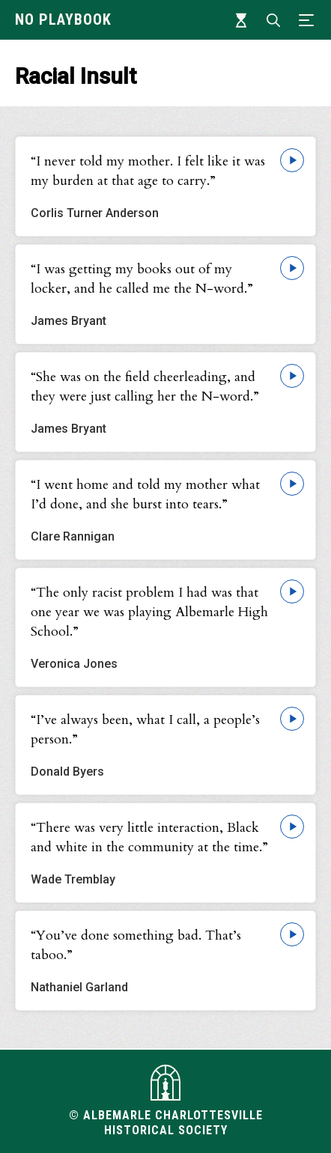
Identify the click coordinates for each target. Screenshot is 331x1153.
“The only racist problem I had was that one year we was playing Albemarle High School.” (149, 612)
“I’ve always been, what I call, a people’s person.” (145, 730)
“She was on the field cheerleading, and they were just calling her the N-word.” (145, 387)
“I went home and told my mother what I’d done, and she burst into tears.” (145, 494)
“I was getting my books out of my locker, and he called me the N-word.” (142, 279)
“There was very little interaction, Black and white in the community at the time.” (149, 837)
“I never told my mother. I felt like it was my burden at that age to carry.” (148, 171)
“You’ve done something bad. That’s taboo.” (136, 945)
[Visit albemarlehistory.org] (165, 1083)
